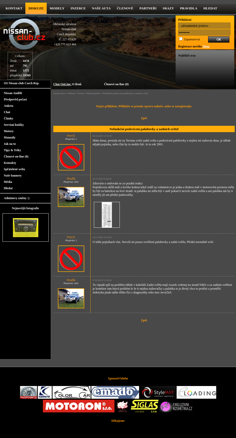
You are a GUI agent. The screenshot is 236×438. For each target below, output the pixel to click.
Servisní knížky (14, 125)
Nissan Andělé (13, 93)
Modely (57, 8)
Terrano (81, 93)
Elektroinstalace (93, 93)
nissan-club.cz (59, 93)
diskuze (35, 8)
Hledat (210, 8)
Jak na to (10, 144)
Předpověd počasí (15, 99)
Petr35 (71, 135)
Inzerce (78, 8)
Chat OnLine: (62, 84)
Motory (9, 131)
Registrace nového (193, 46)
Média (8, 182)
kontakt (14, 8)
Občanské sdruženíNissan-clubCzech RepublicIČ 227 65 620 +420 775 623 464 (64, 34)
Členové (125, 8)
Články (8, 118)
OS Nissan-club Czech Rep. (21, 83)
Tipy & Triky (12, 150)
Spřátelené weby (14, 169)
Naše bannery (13, 175)
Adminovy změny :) (16, 198)
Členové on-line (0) (116, 84)
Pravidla (188, 8)
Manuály (9, 137)
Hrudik (71, 178)
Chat (7, 112)
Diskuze (72, 93)
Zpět (144, 118)
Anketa (8, 106)
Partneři (147, 8)
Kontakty (10, 163)
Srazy (168, 8)
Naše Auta (101, 8)
